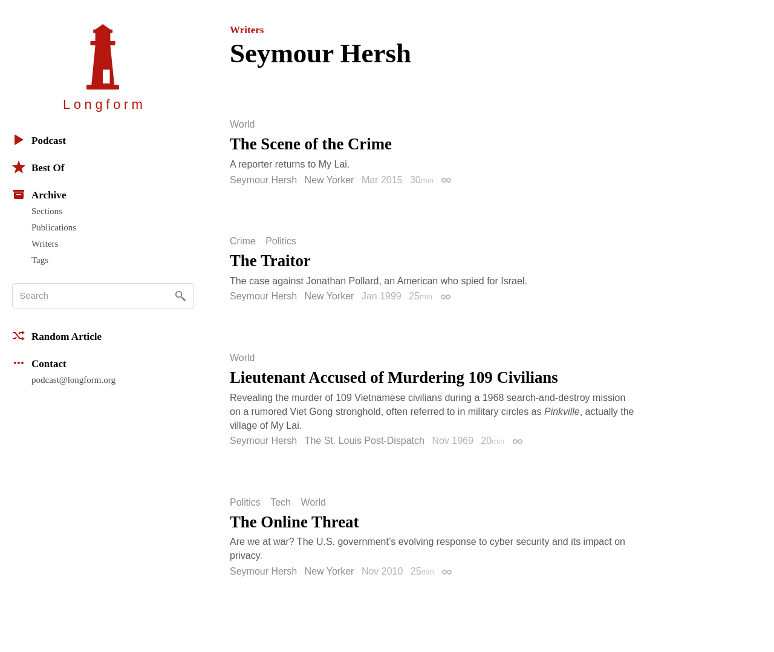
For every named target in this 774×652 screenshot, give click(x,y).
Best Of (38, 167)
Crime (243, 241)
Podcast (39, 139)
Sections (46, 211)
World (242, 124)
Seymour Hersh (263, 180)
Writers (44, 244)
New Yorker (329, 180)
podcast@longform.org (73, 380)
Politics (280, 241)
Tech (280, 502)
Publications (53, 227)
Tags (39, 260)
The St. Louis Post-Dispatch (364, 440)
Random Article (57, 335)
